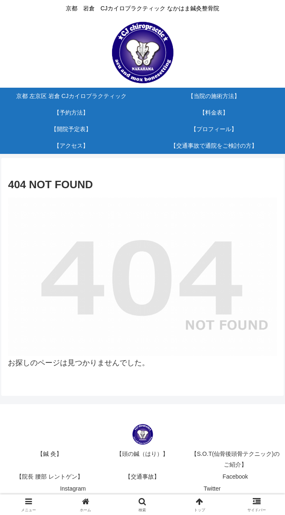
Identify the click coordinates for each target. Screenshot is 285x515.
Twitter (212, 488)
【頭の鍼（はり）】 (142, 453)
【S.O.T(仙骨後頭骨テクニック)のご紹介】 (235, 458)
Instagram (73, 488)
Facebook (235, 476)
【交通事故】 (142, 476)
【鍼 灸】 (49, 453)
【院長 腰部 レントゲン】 (49, 476)
